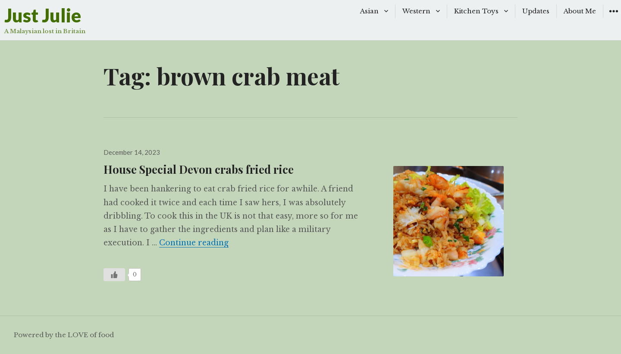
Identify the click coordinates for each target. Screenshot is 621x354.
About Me (580, 11)
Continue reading (194, 242)
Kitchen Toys (476, 11)
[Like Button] (114, 274)
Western (416, 11)
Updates (535, 11)
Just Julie (42, 15)
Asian (369, 11)
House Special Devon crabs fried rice (199, 169)
